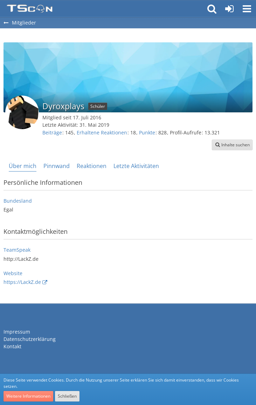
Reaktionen (91, 166)
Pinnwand (56, 166)
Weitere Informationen (28, 396)
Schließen (67, 396)
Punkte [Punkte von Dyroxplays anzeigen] (147, 132)
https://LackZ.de (22, 282)
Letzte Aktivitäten (136, 166)
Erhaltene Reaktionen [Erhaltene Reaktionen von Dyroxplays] (102, 132)
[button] (247, 9)
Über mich (22, 166)
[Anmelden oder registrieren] (229, 9)
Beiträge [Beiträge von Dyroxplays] (52, 132)
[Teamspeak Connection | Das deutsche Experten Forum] (29, 9)
